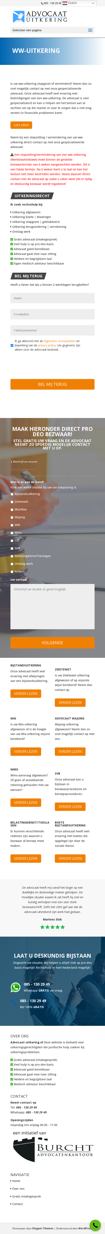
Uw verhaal (20, 579)
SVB (17, 548)
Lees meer (21, 125)
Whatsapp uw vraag (43, 990)
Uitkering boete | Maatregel (30, 217)
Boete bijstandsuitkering (70, 823)
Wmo (18, 533)
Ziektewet (21, 502)
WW (17, 525)
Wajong (20, 517)
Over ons (18, 1189)
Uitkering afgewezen (25, 212)
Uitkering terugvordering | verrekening (38, 227)
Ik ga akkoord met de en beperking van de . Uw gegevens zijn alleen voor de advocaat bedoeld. (47, 345)
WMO (14, 769)
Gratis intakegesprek (26, 1196)
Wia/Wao (21, 509)
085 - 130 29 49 (37, 984)
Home (16, 1181)
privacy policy (47, 345)
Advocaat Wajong (69, 718)
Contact (17, 1204)
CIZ (17, 540)
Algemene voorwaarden (60, 341)
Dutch (69, 3)
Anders (20, 571)
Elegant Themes (42, 1228)
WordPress (85, 1228)
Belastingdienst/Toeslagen (33, 556)
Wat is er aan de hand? (28, 482)
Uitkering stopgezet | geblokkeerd (35, 222)
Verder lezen (25, 693)
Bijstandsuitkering (27, 494)
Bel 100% (32, 1007)
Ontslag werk (20, 231)
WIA (13, 718)
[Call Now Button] (95, 1225)
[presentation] (41, 363)
